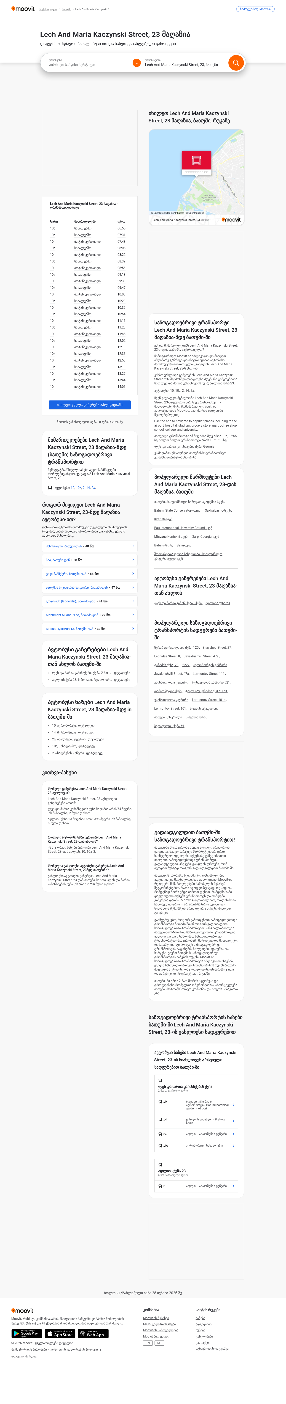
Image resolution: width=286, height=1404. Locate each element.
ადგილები (203, 1324)
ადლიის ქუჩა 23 (218, 603)
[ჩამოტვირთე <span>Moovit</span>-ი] (255, 9)
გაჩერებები (204, 1336)
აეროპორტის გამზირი (210, 665)
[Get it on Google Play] (26, 1333)
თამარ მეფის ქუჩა (168, 691)
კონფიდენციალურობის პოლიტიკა (76, 1349)
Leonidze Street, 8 (167, 656)
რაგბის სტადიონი (203, 708)
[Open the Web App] (93, 1333)
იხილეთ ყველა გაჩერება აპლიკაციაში (90, 405)
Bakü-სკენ (184, 545)
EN (148, 1343)
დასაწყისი (55, 60)
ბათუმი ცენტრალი (168, 717)
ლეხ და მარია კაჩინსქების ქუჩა (178, 603)
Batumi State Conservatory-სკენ (177, 510)
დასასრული (152, 60)
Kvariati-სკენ (163, 519)
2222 (186, 665)
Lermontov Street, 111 (209, 674)
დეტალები (122, 673)
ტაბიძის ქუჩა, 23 (166, 665)
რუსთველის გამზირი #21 (211, 682)
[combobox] (89, 64)
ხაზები (200, 1318)
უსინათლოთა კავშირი (171, 682)
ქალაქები (203, 1342)
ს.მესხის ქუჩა (195, 717)
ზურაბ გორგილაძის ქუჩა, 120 (176, 647)
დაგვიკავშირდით (24, 1356)
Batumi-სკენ (163, 545)
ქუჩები (200, 1330)
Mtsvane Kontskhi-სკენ (170, 536)
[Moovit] (23, 9)
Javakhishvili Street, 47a (201, 656)
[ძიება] (236, 63)
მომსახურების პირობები (29, 1349)
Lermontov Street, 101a (209, 700)
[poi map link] (197, 177)
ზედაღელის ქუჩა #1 (169, 726)
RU (159, 1343)
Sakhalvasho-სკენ (218, 510)
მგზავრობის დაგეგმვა (212, 1348)
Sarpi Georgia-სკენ (205, 536)
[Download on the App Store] (60, 1333)
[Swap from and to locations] (137, 63)
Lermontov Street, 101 (170, 708)
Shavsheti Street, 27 (217, 647)
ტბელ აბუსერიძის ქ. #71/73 (206, 691)
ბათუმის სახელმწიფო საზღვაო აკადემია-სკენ (189, 502)
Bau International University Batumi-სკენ (183, 528)
